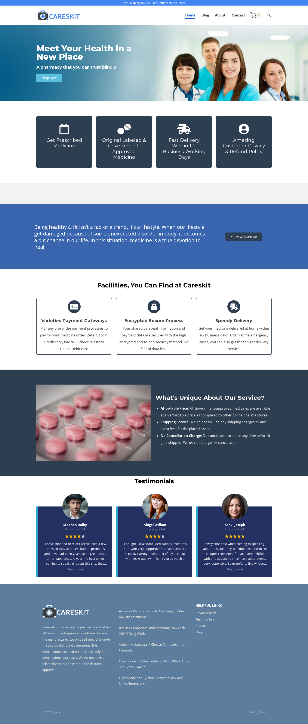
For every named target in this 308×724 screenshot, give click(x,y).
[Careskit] (58, 15)
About (220, 15)
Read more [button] (75, 569)
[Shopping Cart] (255, 15)
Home (190, 15)
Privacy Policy (205, 613)
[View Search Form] (267, 15)
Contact (238, 15)
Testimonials (204, 619)
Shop (199, 632)
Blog (205, 15)
